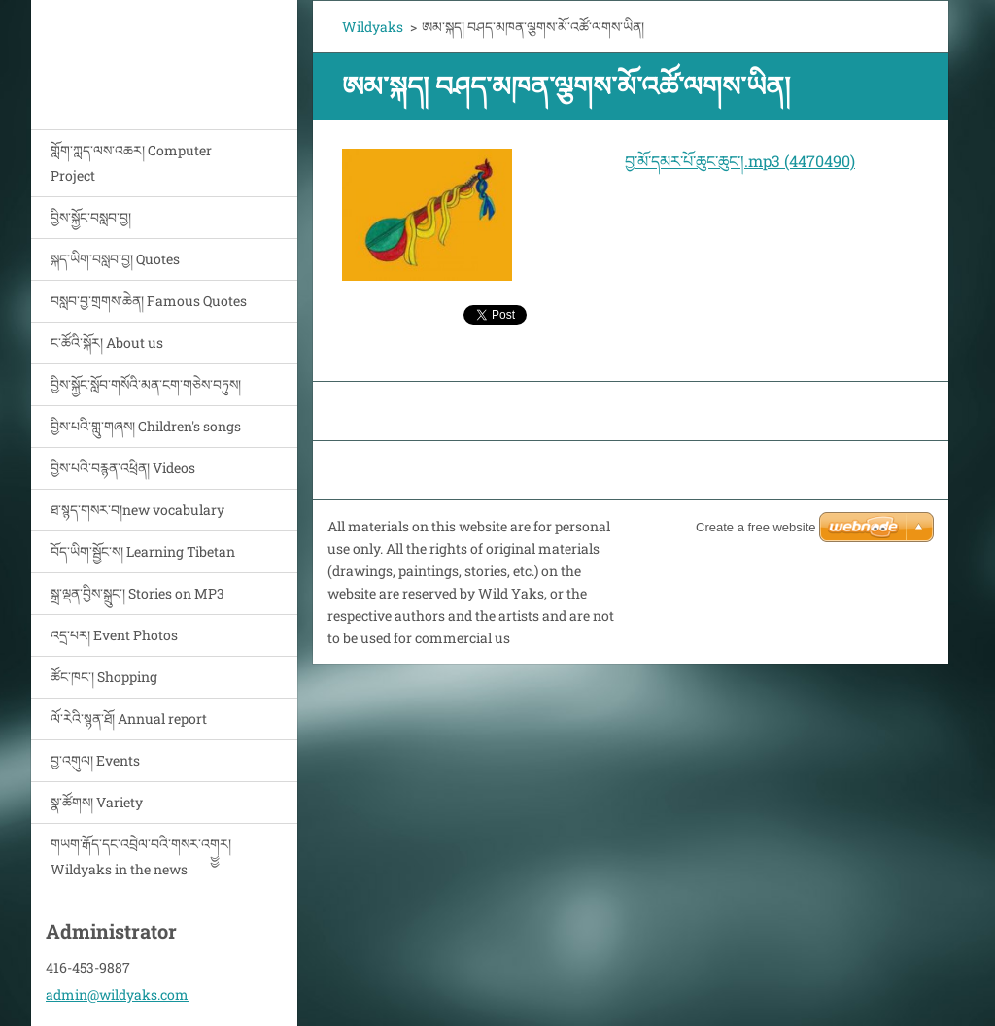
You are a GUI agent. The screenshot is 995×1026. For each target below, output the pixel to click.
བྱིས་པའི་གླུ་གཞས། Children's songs (146, 426)
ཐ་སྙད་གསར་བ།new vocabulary (137, 509)
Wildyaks (372, 26)
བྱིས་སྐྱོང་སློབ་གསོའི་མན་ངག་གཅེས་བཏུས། (146, 384)
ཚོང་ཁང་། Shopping (104, 676)
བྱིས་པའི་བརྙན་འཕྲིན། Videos (123, 468)
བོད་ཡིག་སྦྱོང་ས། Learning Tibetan (143, 551)
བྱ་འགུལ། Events (95, 760)
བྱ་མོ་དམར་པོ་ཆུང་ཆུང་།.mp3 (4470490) (740, 161)
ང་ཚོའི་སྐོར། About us (107, 342)
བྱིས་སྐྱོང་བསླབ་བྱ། (91, 217)
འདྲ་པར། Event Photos (114, 635)
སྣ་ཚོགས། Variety (97, 802)
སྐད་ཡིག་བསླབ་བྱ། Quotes (115, 259)
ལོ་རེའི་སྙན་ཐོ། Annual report (129, 718)
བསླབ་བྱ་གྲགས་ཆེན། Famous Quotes (149, 300)
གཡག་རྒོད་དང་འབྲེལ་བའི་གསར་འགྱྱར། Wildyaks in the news (141, 856)
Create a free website (756, 527)
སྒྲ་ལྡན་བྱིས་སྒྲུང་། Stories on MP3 (137, 593)
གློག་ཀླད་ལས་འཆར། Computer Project (131, 163)
